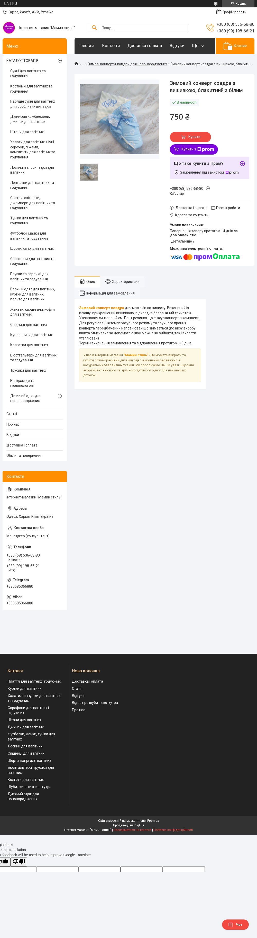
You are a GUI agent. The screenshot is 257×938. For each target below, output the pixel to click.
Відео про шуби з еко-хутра (95, 703)
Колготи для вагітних (26, 780)
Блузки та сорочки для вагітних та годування (29, 276)
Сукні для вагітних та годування (28, 73)
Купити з (197, 149)
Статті (11, 414)
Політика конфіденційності (173, 830)
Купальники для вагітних (31, 335)
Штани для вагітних (27, 132)
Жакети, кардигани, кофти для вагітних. (32, 312)
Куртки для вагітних (24, 688)
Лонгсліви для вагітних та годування (32, 185)
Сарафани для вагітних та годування (32, 261)
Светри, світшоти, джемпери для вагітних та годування (32, 203)
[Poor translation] (19, 861)
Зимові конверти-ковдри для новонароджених (127, 64)
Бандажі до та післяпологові (22, 383)
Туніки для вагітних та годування (29, 220)
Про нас (13, 424)
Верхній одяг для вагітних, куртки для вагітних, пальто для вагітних (32, 294)
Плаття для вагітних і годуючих (34, 681)
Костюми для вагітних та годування (31, 88)
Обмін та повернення (24, 455)
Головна (86, 45)
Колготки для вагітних (29, 345)
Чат (235, 924)
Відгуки (177, 45)
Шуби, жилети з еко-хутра (29, 787)
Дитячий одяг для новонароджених (25, 398)
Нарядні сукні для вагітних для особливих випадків (32, 104)
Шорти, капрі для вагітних (32, 248)
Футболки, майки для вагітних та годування (29, 235)
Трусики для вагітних (28, 370)
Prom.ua (153, 821)
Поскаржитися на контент (132, 830)
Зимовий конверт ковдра (101, 308)
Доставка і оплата (144, 45)
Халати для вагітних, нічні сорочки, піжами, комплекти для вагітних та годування (32, 149)
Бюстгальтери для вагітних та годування (33, 357)
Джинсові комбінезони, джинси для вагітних (30, 119)
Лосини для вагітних (25, 746)
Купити (194, 137)
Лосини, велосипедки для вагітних (32, 170)
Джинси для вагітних (26, 727)
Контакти (111, 45)
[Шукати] (94, 28)
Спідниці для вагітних (28, 325)
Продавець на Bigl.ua (128, 825)
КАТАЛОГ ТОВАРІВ (22, 61)
